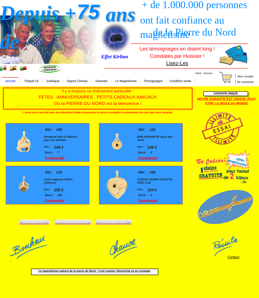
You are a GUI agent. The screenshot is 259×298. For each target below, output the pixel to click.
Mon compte (245, 76)
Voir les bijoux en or (34, 222)
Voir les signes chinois (113, 222)
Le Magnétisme (126, 81)
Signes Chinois (77, 81)
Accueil (10, 81)
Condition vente (180, 81)
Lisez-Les (177, 63)
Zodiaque (52, 81)
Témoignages (153, 81)
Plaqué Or (32, 81)
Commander (55, 158)
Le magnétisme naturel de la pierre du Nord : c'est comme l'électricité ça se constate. (94, 271)
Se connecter (245, 82)
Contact (233, 257)
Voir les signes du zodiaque (73, 222)
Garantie (101, 81)
